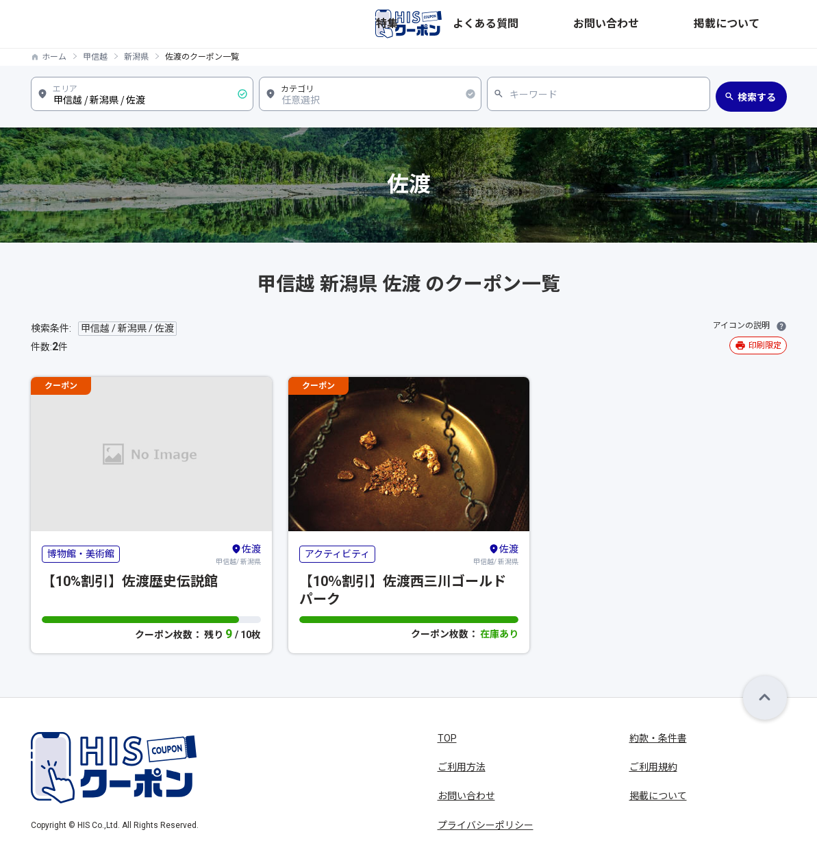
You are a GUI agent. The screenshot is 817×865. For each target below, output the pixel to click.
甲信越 (95, 57)
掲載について (758, 24)
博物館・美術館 (80, 553)
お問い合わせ (684, 24)
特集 (555, 24)
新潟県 (136, 57)
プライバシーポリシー (485, 825)
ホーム (54, 57)
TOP (447, 738)
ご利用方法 (462, 767)
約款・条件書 (658, 738)
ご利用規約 (653, 767)
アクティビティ (337, 553)
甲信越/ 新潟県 (238, 553)
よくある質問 (610, 24)
